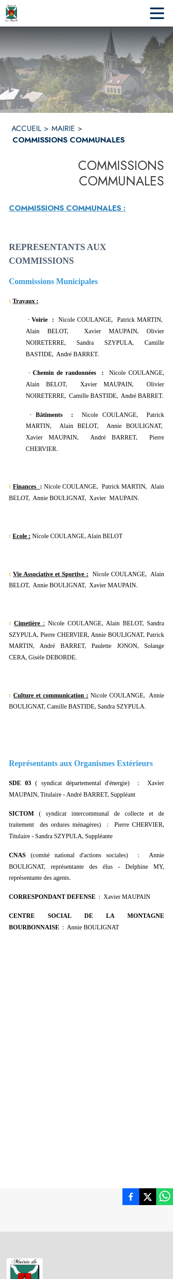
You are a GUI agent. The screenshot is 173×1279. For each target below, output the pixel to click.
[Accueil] (11, 13)
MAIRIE (63, 128)
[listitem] (130, 1198)
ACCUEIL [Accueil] (26, 128)
